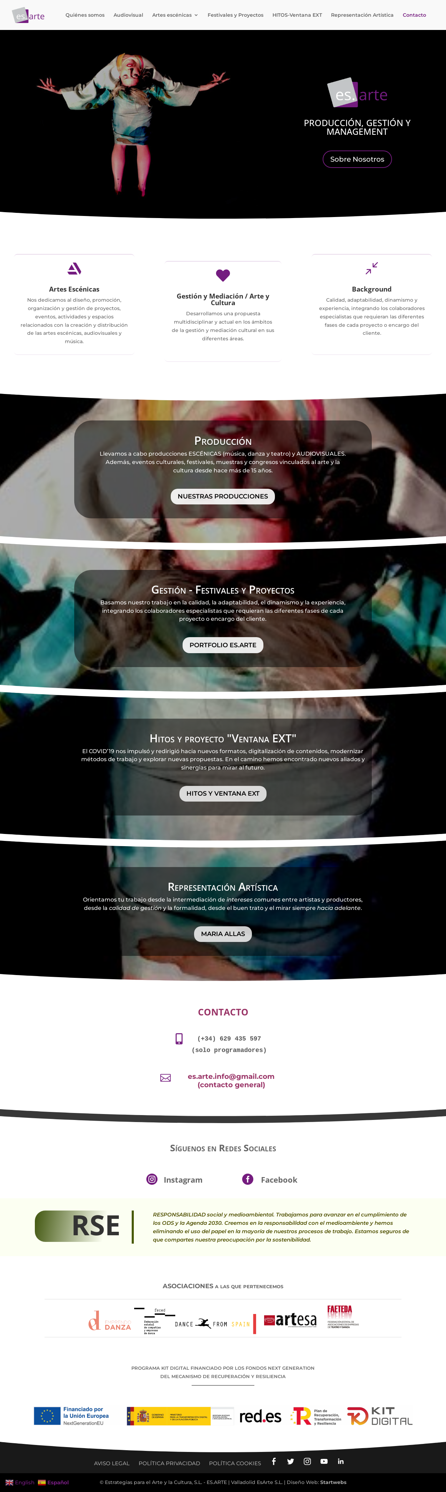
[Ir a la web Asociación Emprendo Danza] (109, 1332)
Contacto (414, 15)
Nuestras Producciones (223, 496)
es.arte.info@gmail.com (231, 1076)
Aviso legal (112, 1463)
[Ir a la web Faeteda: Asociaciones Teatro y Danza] (343, 1332)
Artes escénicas (172, 15)
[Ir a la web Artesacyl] (291, 1332)
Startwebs (333, 1482)
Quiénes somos (85, 15)
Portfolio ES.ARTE (223, 645)
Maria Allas (223, 934)
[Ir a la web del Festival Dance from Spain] (215, 1332)
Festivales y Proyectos (235, 15)
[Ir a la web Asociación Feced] (154, 1332)
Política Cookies (235, 1463)
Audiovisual (128, 15)
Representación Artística (362, 15)
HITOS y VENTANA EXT (223, 793)
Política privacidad (169, 1463)
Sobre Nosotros (357, 159)
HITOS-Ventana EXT (297, 15)
